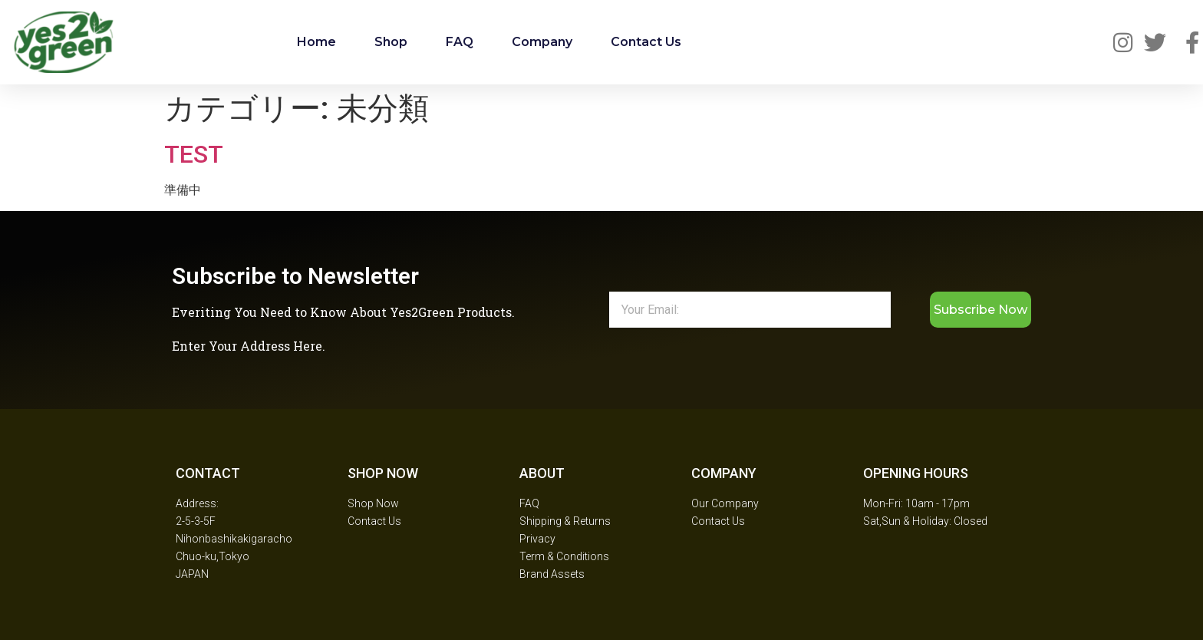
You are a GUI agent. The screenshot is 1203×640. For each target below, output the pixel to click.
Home (316, 42)
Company (542, 42)
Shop (390, 42)
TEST (193, 154)
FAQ (459, 42)
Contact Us (646, 42)
